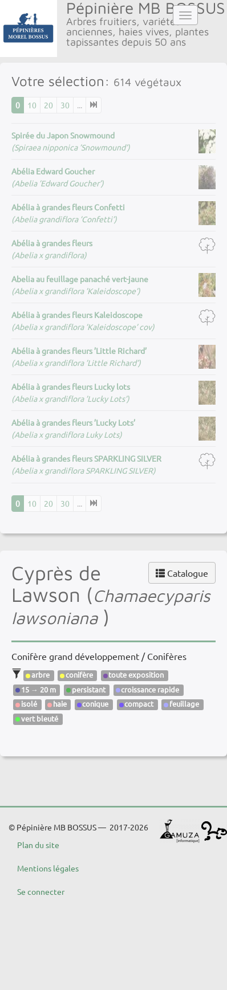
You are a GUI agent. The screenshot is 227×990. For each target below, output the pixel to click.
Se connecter (40, 891)
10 (32, 105)
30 (65, 105)
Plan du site (38, 845)
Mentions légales (48, 868)
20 (48, 105)
